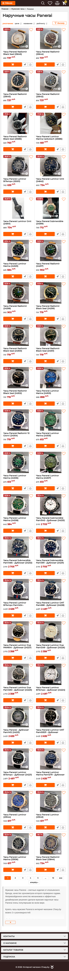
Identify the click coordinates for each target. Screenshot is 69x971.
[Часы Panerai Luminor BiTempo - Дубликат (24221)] (18, 759)
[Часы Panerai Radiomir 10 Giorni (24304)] (18, 420)
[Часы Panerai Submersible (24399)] (51, 208)
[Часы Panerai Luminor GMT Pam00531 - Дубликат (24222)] (51, 716)
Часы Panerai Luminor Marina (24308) (18, 520)
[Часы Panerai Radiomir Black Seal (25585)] (18, 123)
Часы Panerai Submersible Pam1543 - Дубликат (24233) (51, 520)
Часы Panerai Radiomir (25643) (18, 96)
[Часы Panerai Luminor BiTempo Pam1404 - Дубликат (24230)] (18, 589)
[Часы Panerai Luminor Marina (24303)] (51, 377)
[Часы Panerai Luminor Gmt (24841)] (18, 208)
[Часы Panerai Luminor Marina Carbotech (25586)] (51, 123)
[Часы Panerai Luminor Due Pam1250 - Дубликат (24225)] (18, 674)
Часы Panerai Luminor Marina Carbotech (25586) (51, 139)
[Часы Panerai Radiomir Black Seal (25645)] (18, 38)
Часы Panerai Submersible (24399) (51, 223)
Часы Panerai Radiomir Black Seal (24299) (51, 308)
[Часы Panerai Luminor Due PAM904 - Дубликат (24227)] (18, 631)
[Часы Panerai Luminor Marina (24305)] (51, 420)
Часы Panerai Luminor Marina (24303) (51, 393)
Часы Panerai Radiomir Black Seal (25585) (18, 139)
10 (53, 878)
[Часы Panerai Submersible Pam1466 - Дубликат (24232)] (18, 547)
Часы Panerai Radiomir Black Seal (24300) (18, 351)
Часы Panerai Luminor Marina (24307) (51, 478)
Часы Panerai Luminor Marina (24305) (51, 435)
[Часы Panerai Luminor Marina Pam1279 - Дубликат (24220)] (51, 759)
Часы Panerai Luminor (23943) (51, 817)
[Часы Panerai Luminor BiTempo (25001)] (18, 165)
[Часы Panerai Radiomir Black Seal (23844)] (51, 843)
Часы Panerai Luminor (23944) (18, 817)
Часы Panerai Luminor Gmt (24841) (18, 223)
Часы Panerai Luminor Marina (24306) (18, 478)
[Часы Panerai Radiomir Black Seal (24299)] (51, 292)
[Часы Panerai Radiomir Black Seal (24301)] (51, 335)
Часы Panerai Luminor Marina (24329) (18, 266)
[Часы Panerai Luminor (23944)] (18, 801)
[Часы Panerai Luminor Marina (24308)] (18, 504)
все (60, 878)
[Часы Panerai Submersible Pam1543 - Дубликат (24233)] (51, 504)
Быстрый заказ (24, 64)
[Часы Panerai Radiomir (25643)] (18, 80)
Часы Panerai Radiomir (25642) (51, 96)
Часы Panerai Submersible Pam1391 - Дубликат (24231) (51, 562)
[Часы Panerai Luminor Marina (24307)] (51, 462)
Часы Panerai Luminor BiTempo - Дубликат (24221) (18, 774)
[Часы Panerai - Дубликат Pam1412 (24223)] (18, 716)
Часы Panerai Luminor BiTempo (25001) (18, 181)
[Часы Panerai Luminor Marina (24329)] (18, 250)
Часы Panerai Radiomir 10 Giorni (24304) (18, 435)
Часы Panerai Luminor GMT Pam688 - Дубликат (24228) (51, 605)
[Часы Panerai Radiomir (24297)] (51, 250)
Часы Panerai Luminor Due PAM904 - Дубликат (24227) (18, 647)
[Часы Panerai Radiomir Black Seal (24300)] (18, 335)
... (45, 878)
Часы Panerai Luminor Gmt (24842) (51, 181)
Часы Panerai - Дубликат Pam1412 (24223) (18, 732)
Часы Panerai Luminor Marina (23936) (18, 859)
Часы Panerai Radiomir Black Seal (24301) (51, 351)
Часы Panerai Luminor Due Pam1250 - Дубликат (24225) (18, 690)
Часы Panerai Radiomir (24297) (51, 266)
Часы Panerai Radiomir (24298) (18, 308)
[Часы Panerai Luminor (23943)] (51, 801)
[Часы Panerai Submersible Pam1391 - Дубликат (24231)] (51, 547)
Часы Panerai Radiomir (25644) (51, 54)
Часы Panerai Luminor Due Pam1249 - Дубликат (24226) (51, 647)
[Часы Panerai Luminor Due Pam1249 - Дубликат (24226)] (51, 631)
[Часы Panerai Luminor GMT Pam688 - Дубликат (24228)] (51, 589)
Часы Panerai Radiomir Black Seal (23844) (51, 859)
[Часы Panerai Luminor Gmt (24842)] (51, 165)
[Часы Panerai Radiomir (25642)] (51, 80)
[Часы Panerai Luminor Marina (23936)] (18, 843)
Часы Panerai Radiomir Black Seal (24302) (18, 393)
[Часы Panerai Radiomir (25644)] (51, 38)
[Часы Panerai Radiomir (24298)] (18, 292)
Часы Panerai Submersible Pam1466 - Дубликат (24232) (18, 562)
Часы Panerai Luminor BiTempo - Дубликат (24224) (51, 690)
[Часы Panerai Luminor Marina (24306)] (18, 462)
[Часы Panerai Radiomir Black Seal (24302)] (18, 377)
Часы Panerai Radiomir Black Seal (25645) (18, 54)
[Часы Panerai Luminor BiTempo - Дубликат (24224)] (51, 674)
